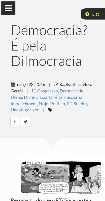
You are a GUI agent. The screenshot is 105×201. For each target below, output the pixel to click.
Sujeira (80, 103)
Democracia (71, 90)
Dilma (16, 97)
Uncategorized (25, 109)
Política (57, 103)
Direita (55, 97)
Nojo (43, 103)
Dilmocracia (35, 97)
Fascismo (73, 97)
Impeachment (24, 103)
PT (69, 103)
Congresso (47, 90)
